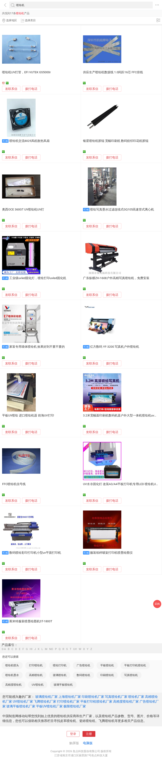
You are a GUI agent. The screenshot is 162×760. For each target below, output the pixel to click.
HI (31, 649)
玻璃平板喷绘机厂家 (20, 706)
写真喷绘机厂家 (116, 697)
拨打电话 (31, 89)
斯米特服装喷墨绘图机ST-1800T (30, 621)
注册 (89, 734)
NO (51, 649)
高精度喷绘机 (13, 684)
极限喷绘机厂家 (74, 706)
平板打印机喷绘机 (135, 665)
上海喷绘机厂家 (69, 697)
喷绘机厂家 (136, 697)
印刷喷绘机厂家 (93, 697)
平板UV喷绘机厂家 (49, 706)
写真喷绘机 (131, 675)
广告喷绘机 (83, 665)
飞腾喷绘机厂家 (45, 701)
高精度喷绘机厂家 (126, 701)
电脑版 (88, 743)
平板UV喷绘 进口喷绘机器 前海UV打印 (28, 415)
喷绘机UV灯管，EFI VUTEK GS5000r (26, 72)
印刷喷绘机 (107, 675)
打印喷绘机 (36, 665)
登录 (73, 734)
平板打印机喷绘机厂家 (96, 701)
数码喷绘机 (83, 675)
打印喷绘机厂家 (68, 701)
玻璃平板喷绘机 (63, 684)
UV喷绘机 (37, 684)
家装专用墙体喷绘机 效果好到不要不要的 (37, 346)
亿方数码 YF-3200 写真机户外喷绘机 (114, 346)
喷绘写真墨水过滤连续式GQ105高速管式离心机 (122, 209)
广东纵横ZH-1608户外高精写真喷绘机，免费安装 (116, 278)
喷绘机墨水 (12, 675)
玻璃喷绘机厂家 (46, 697)
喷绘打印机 (59, 665)
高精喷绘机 (36, 675)
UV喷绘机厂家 (23, 701)
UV (75, 649)
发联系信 (11, 89)
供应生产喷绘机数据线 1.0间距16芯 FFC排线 (113, 72)
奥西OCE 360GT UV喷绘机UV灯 (23, 209)
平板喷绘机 (107, 665)
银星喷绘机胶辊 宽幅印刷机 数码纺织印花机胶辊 (115, 141)
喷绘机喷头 (12, 665)
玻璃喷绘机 (59, 675)
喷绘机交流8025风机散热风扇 (29, 141)
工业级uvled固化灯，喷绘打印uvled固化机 (37, 278)
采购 (157, 603)
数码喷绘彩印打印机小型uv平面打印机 (35, 552)
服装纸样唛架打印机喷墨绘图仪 (111, 552)
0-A (4, 649)
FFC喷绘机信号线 (14, 484)
